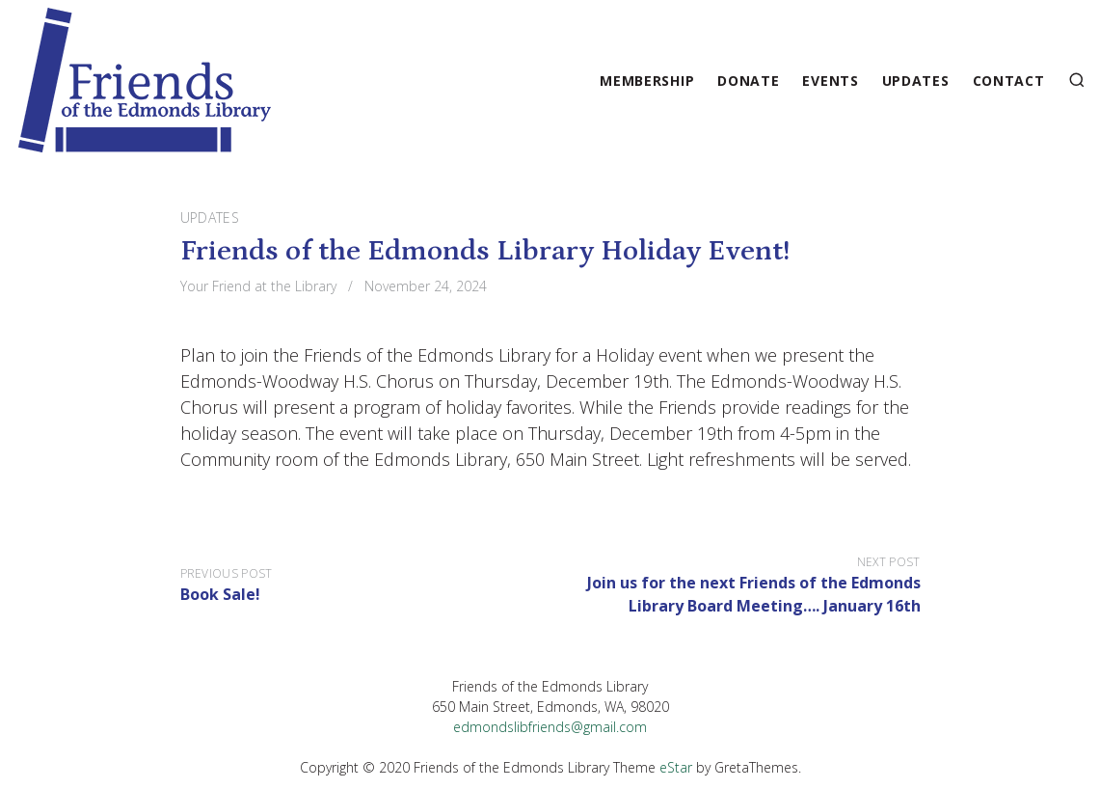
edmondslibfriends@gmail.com (550, 727)
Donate (748, 80)
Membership (647, 80)
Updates (916, 80)
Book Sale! (220, 594)
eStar (675, 767)
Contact (1009, 80)
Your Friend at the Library (258, 286)
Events (830, 80)
